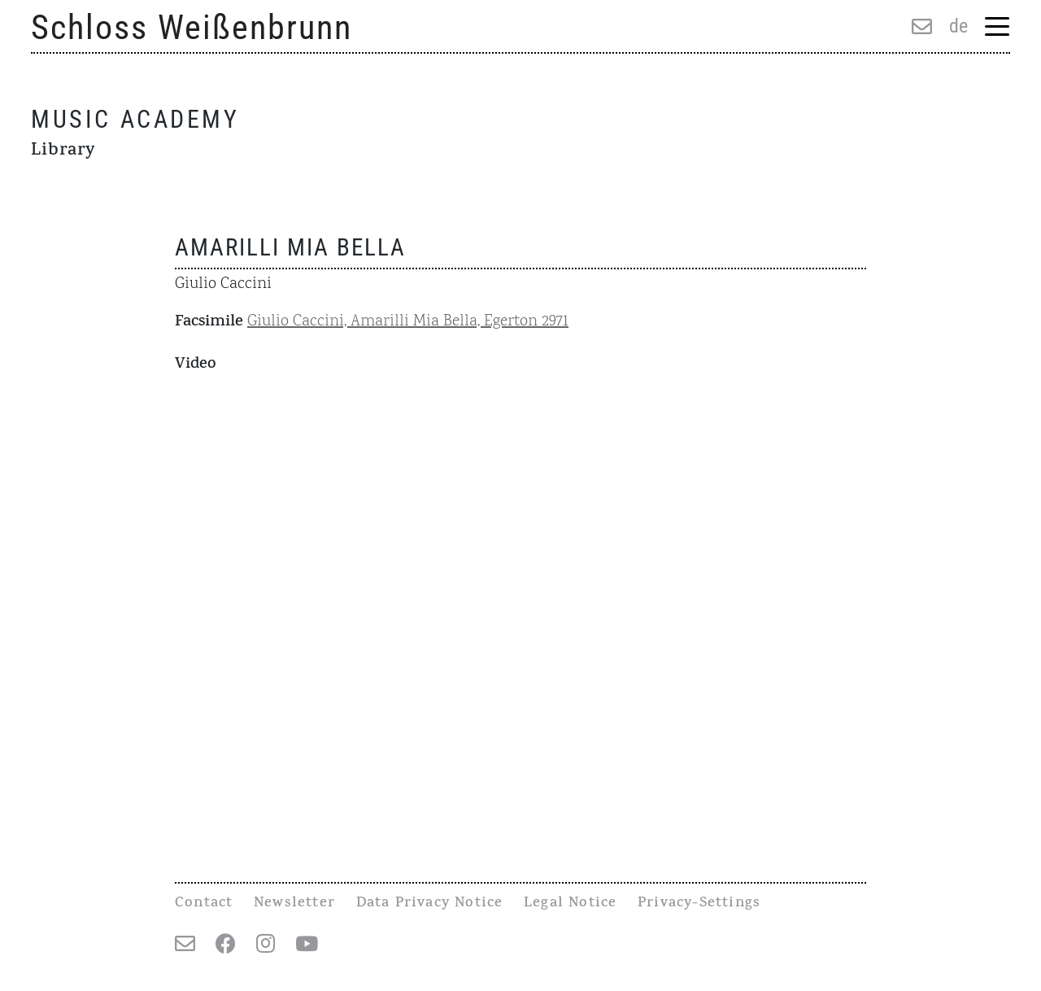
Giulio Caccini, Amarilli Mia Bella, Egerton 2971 (407, 321)
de (958, 26)
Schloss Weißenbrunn (191, 27)
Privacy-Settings (699, 904)
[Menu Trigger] (996, 28)
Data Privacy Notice (429, 904)
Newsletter (294, 904)
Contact (204, 904)
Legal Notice (570, 904)
